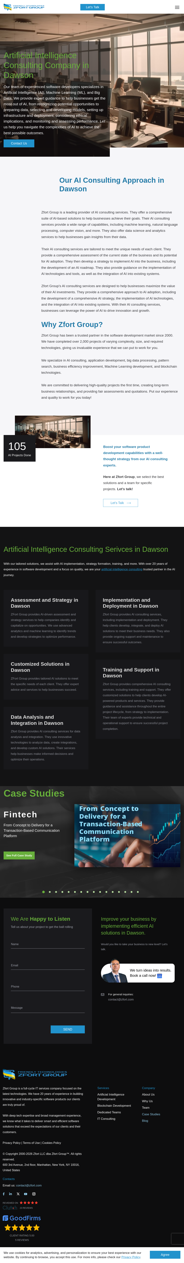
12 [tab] (113, 892)
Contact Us (19, 143)
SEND (67, 1029)
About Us (148, 1094)
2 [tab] (50, 892)
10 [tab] (100, 892)
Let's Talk (92, 7)
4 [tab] (62, 892)
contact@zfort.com (121, 999)
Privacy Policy (130, 1257)
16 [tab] (138, 892)
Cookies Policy (51, 1142)
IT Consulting (106, 1119)
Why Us (147, 1101)
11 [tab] (106, 892)
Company (148, 1088)
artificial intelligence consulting (121, 569)
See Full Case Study (19, 855)
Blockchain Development (114, 1105)
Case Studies (151, 1114)
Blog (145, 1120)
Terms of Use (31, 1142)
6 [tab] (75, 892)
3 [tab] (56, 892)
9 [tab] (94, 892)
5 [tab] (69, 892)
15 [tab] (131, 892)
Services (103, 1088)
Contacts (9, 1179)
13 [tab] (119, 892)
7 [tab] (81, 892)
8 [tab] (87, 892)
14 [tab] (125, 892)
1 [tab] (43, 892)
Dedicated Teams (109, 1112)
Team (146, 1107)
